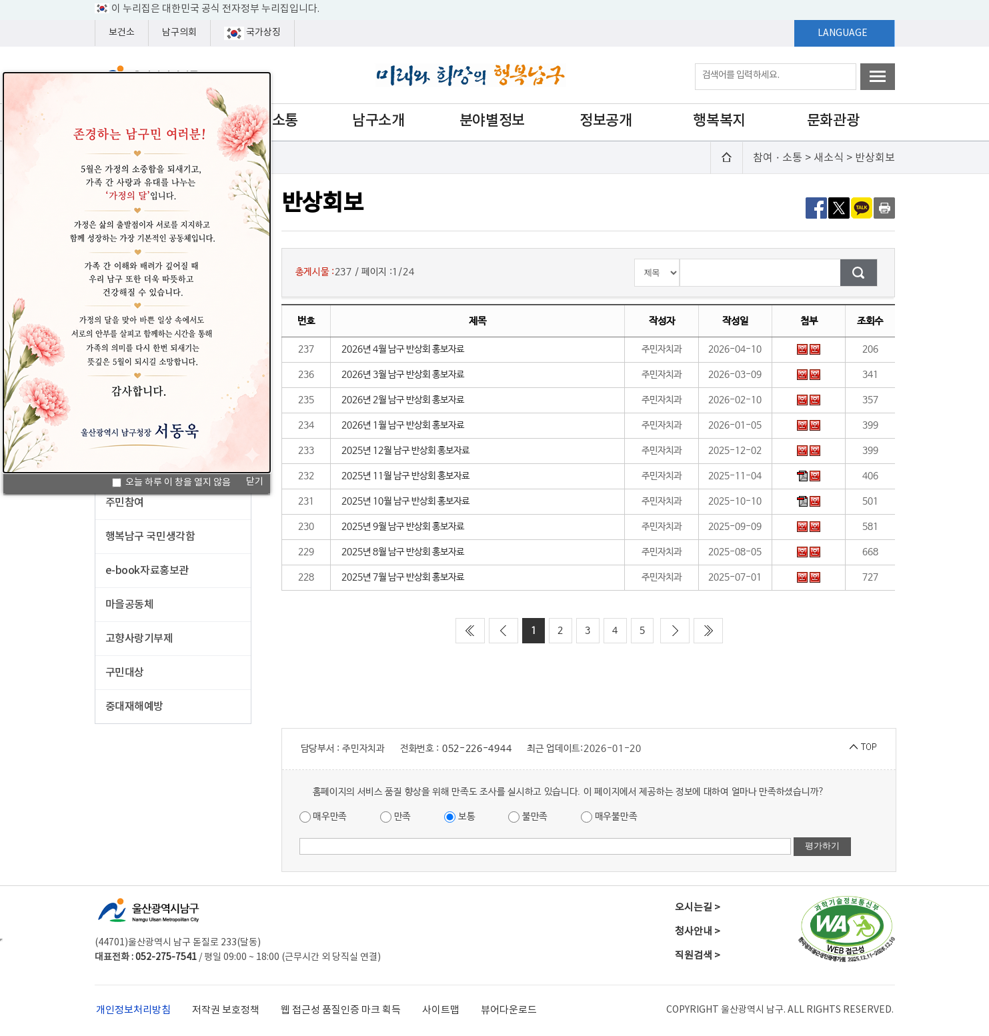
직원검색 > (697, 955)
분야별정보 (492, 120)
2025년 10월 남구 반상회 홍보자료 (405, 501)
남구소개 (378, 120)
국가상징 (252, 33)
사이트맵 (440, 1010)
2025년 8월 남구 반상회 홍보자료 (402, 552)
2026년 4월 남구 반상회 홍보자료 (402, 349)
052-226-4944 (477, 748)
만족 (395, 817)
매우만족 (323, 817)
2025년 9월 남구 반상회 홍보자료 (402, 526)
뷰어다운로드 (509, 1010)
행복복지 (719, 120)
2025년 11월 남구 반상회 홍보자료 (405, 476)
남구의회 (179, 32)
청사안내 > (697, 931)
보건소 (122, 32)
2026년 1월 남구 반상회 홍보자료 (402, 425)
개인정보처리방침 (133, 1010)
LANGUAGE (843, 33)
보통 (459, 817)
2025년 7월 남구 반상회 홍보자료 (402, 577)
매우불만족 (609, 817)
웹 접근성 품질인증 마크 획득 (341, 1010)
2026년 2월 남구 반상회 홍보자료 (402, 400)
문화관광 (833, 120)
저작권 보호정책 (225, 1010)
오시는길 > (697, 907)
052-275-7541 (166, 957)
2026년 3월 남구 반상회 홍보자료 (402, 374)
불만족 (528, 817)
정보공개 (606, 120)
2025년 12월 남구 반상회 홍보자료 (405, 450)
